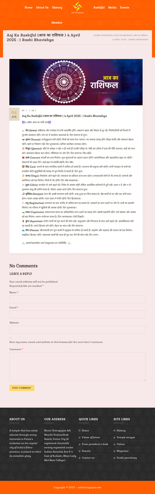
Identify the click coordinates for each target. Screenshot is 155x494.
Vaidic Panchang (127, 457)
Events (124, 7)
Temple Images (126, 437)
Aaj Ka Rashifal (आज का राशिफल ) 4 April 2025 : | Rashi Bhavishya (65, 116)
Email (13, 307)
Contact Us (88, 457)
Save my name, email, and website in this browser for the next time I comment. (56, 342)
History (57, 7)
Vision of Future (91, 437)
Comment (16, 349)
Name (13, 292)
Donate (86, 450)
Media (112, 7)
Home (28, 7)
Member (56, 22)
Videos (121, 444)
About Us (42, 7)
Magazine (123, 450)
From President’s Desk (95, 444)
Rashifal (99, 7)
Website (14, 322)
